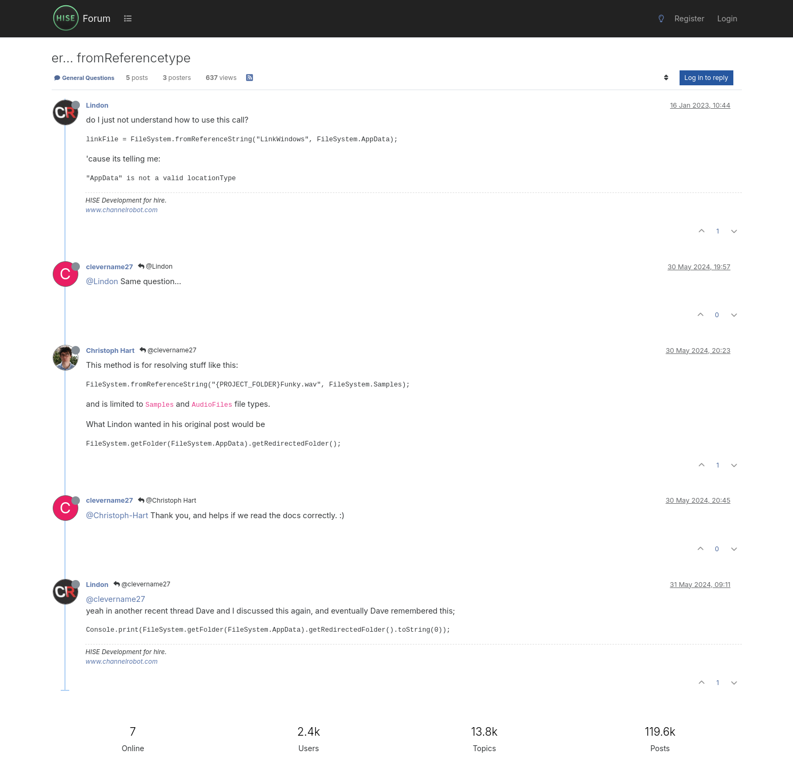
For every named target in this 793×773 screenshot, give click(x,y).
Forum (96, 18)
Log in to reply (706, 78)
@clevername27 (168, 350)
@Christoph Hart (167, 500)
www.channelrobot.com (122, 210)
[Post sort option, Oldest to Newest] (666, 77)
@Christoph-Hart (117, 515)
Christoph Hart (110, 351)
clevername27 (109, 267)
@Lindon (155, 266)
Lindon (97, 105)
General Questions (84, 78)
